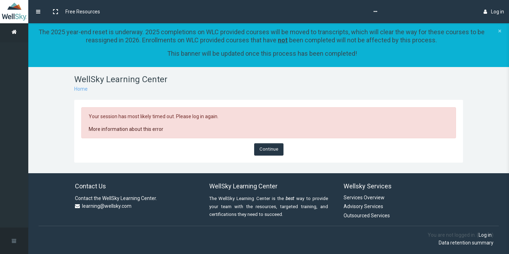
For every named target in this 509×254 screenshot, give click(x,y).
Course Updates (123, 11)
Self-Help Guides (164, 11)
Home (81, 89)
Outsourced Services (367, 215)
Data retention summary (466, 243)
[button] (55, 11)
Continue (268, 149)
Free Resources (82, 11)
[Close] (500, 31)
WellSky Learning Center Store (221, 11)
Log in (494, 11)
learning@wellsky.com (106, 206)
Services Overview (364, 197)
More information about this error (126, 129)
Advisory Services (363, 206)
